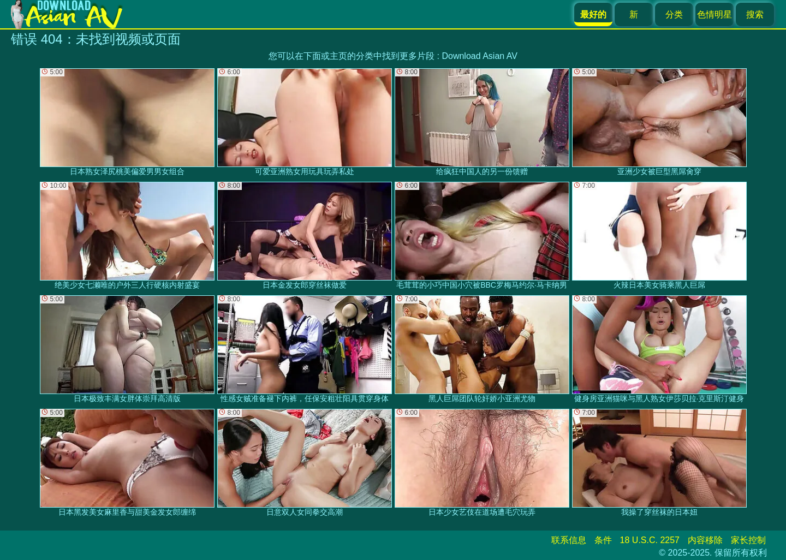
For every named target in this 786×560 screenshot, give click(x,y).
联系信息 (568, 540)
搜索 (755, 14)
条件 (603, 540)
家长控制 (748, 540)
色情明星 (714, 14)
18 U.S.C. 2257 (650, 540)
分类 (674, 14)
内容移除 (705, 540)
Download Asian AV (479, 56)
